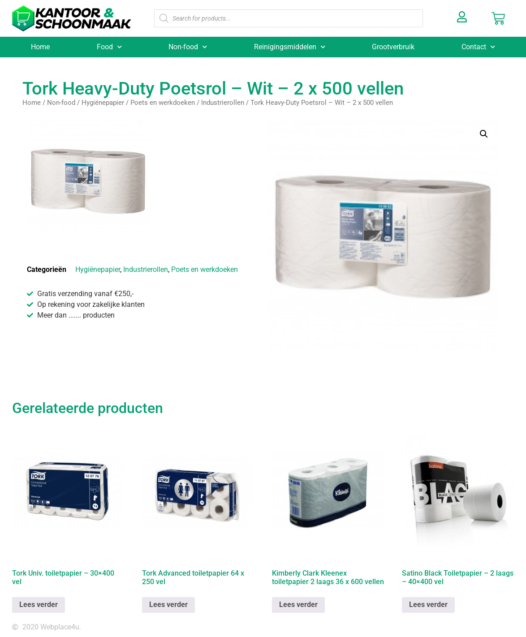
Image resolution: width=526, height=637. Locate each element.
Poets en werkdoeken (162, 103)
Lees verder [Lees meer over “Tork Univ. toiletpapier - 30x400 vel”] (38, 604)
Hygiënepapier (103, 103)
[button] (484, 134)
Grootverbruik (393, 47)
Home (40, 47)
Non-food (187, 47)
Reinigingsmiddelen (289, 47)
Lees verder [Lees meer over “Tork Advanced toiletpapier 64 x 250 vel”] (168, 604)
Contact (478, 47)
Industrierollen (222, 103)
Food (109, 47)
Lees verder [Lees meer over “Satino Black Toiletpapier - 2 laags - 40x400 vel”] (428, 604)
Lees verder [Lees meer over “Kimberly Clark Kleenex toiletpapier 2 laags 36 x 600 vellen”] (298, 604)
